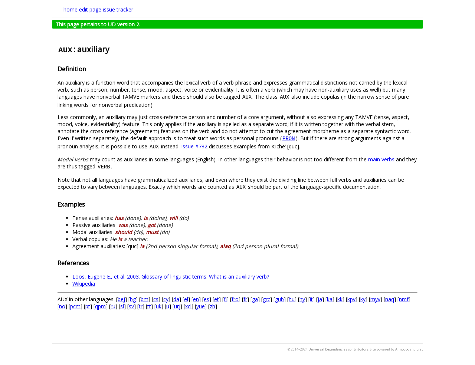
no (62, 306)
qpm (100, 306)
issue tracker (118, 9)
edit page (90, 9)
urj (177, 306)
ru (113, 306)
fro (235, 299)
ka (329, 299)
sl (122, 306)
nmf (404, 299)
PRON (288, 139)
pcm (75, 306)
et (216, 299)
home (70, 9)
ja (320, 299)
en (196, 299)
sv (131, 306)
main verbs (381, 159)
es (206, 299)
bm (144, 299)
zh (212, 306)
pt (87, 306)
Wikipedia (83, 283)
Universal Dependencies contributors (338, 349)
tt (149, 306)
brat (419, 349)
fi (225, 299)
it (311, 299)
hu (292, 299)
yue (200, 306)
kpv (351, 299)
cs (155, 299)
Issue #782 (194, 146)
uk (158, 306)
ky (363, 299)
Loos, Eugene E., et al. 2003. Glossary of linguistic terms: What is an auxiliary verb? (170, 276)
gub (279, 299)
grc (266, 299)
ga (255, 299)
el (186, 299)
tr (140, 306)
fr (245, 299)
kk (340, 299)
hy (302, 299)
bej (121, 299)
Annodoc (402, 349)
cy (165, 299)
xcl (188, 306)
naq (389, 299)
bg (133, 299)
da (176, 299)
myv (375, 299)
